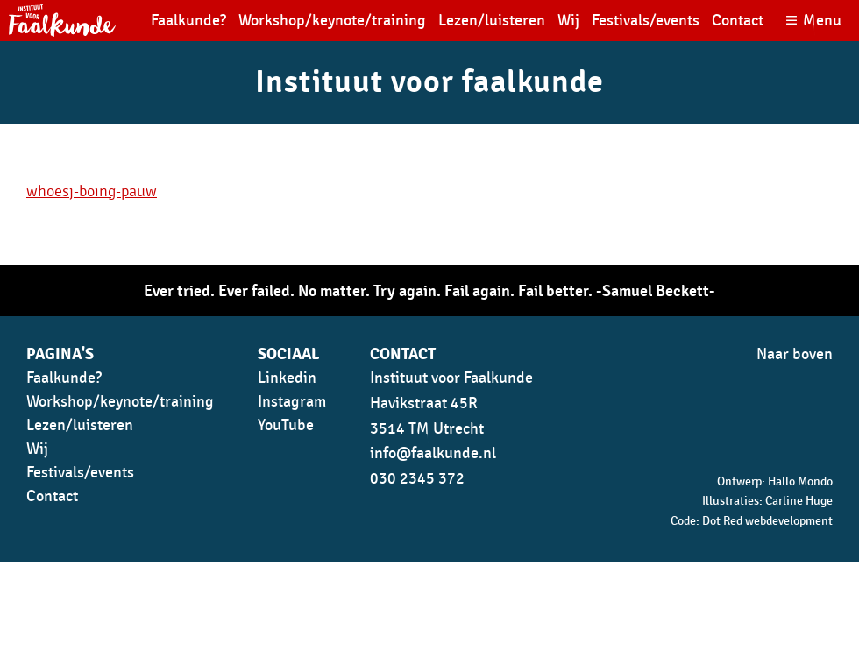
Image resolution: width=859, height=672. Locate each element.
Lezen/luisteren (491, 20)
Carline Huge (799, 500)
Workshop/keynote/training (332, 20)
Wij (568, 20)
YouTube (286, 425)
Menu (822, 20)
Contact (737, 20)
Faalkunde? (188, 20)
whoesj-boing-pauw (91, 191)
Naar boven (794, 354)
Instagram (292, 402)
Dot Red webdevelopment (767, 520)
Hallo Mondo (800, 481)
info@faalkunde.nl (433, 453)
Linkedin (287, 378)
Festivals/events (645, 20)
